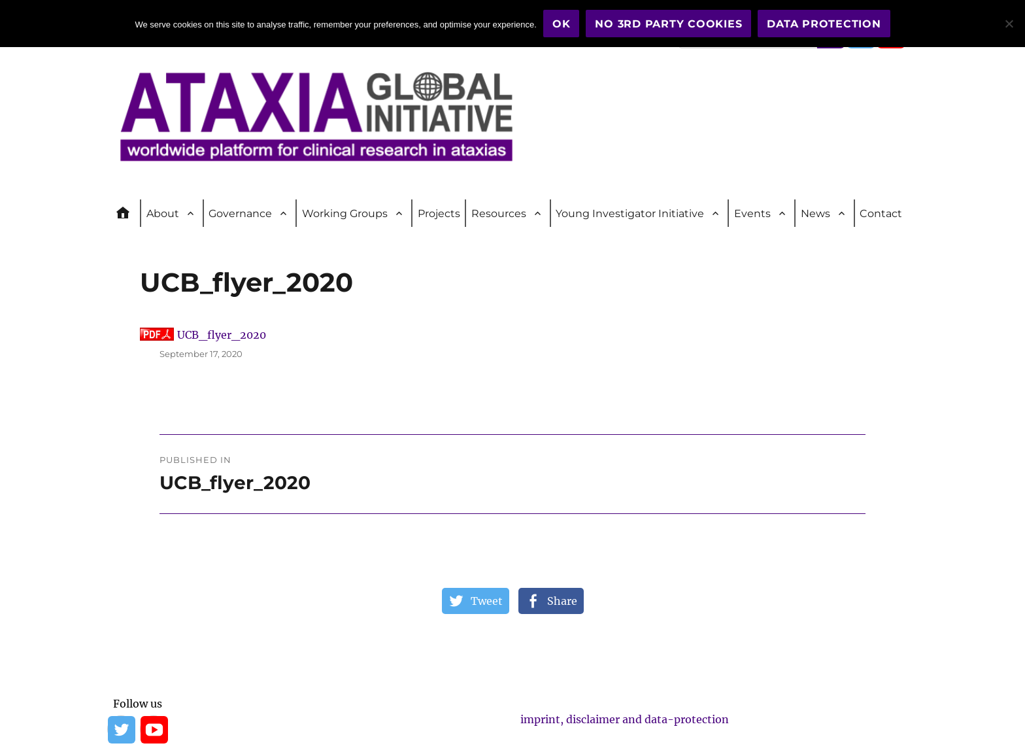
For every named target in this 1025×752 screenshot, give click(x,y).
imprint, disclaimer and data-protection (624, 719)
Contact (881, 213)
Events (752, 213)
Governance (240, 213)
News (815, 213)
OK (561, 24)
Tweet (487, 600)
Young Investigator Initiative (630, 213)
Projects (439, 213)
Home (129, 213)
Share (562, 600)
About (162, 213)
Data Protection (824, 24)
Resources (498, 213)
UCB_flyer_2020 (221, 334)
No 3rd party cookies (668, 24)
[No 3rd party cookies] (1008, 23)
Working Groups (345, 213)
